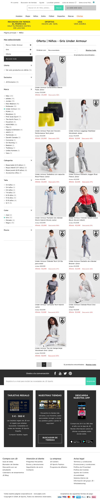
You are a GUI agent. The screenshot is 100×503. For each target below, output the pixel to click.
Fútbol (51, 16)
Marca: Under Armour (18, 45)
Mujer (28, 16)
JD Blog (6, 475)
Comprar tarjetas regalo (18, 435)
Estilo (43, 16)
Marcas (71, 16)
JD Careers (54, 462)
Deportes (61, 16)
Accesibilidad (79, 475)
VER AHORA (80, 23)
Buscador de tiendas (29, 3)
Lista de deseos (68, 3)
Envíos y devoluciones (34, 464)
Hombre (19, 16)
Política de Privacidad (82, 467)
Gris (18, 49)
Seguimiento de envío (34, 467)
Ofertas (80, 16)
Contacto (30, 470)
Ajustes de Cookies (81, 472)
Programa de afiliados (58, 467)
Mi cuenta (14, 3)
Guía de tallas (8, 462)
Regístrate (91, 381)
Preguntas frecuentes (34, 462)
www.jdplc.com (39, 494)
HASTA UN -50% (49, 23)
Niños (35, 16)
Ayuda (41, 3)
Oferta (18, 54)
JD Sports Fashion (57, 464)
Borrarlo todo (11, 59)
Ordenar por (41, 50)
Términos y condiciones (83, 462)
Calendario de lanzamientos (13, 472)
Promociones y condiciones (84, 464)
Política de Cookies (81, 470)
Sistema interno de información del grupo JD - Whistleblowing (84, 480)
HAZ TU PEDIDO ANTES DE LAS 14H (19, 25)
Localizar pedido (53, 3)
